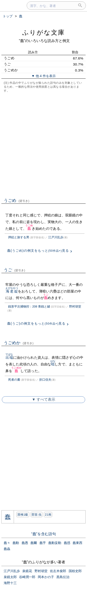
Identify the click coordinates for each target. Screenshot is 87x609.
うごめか (19, 342)
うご (14, 270)
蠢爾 (33, 543)
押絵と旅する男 (18, 237)
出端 (9, 357)
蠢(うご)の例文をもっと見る (36, 323)
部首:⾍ (37, 514)
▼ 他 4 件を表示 (43, 76)
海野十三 (10, 583)
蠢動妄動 (54, 543)
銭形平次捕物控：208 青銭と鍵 (29, 306)
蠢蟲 (7, 549)
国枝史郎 (75, 571)
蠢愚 (25, 543)
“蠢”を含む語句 (43, 534)
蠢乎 (42, 543)
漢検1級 (22, 514)
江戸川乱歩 (55, 237)
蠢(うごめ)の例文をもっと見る (38, 250)
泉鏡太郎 (10, 577)
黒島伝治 (62, 577)
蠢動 (16, 543)
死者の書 (14, 379)
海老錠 (11, 291)
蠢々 (7, 543)
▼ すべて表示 (43, 399)
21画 (48, 514)
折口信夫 (45, 379)
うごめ (16, 200)
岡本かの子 (46, 577)
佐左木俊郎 (58, 571)
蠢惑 (67, 543)
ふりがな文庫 (43, 32)
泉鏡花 (27, 571)
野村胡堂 (75, 306)
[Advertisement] (43, 145)
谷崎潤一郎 (27, 577)
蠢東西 (77, 543)
